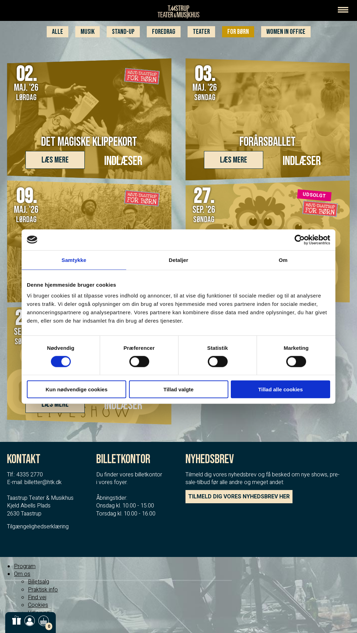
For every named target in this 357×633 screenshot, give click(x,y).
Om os (22, 574)
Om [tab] (283, 260)
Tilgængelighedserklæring (38, 526)
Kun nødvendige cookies (77, 389)
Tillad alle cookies (280, 389)
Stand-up (123, 32)
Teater (201, 32)
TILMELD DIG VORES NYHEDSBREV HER (239, 496)
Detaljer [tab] (178, 260)
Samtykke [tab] (74, 260)
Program (25, 566)
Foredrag (163, 32)
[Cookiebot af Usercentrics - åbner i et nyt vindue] (299, 239)
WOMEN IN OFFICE (285, 32)
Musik (87, 32)
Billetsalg (38, 582)
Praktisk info (43, 590)
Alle (57, 32)
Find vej (37, 597)
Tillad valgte (178, 389)
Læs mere (55, 160)
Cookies (38, 605)
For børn (238, 32)
